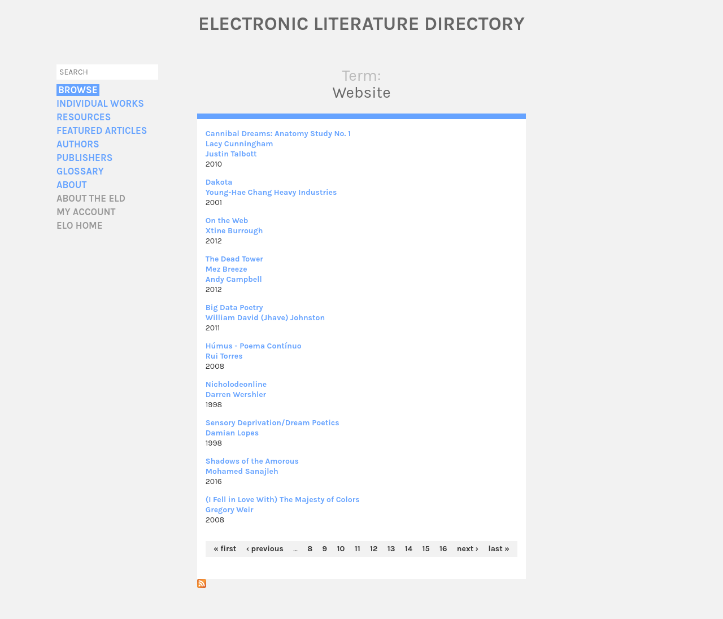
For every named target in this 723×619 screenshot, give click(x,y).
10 (341, 548)
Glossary (80, 171)
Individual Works (100, 103)
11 (357, 548)
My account (86, 212)
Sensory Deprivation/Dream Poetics (272, 423)
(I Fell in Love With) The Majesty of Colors (283, 499)
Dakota (219, 182)
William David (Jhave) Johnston (265, 317)
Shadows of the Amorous (252, 461)
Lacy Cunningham (239, 144)
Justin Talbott (231, 154)
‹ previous (265, 548)
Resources (83, 117)
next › (467, 548)
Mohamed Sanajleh (242, 471)
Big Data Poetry (234, 307)
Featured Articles (101, 130)
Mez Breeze (226, 269)
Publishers (84, 157)
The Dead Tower (234, 259)
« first (225, 548)
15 (425, 548)
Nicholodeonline (236, 384)
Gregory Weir (230, 510)
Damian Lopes (232, 433)
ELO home (79, 225)
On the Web (227, 220)
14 (408, 548)
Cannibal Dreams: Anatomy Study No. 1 (278, 133)
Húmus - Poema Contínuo (254, 346)
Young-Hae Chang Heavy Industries (271, 192)
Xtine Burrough (234, 231)
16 (443, 548)
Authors (77, 144)
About (71, 185)
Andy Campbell (234, 279)
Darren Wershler (236, 394)
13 (391, 548)
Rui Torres (224, 356)
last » (498, 548)
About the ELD (90, 198)
